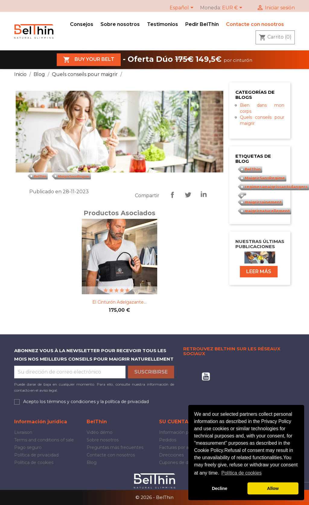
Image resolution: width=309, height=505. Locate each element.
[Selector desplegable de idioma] (183, 8)
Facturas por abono (179, 447)
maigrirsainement (263, 202)
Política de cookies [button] (241, 472)
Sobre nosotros (120, 24)
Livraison (23, 432)
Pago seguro (28, 447)
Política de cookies (33, 462)
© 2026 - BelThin (154, 497)
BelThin (40, 176)
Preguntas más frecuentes (115, 447)
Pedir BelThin (202, 24)
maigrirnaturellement (267, 211)
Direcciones (171, 455)
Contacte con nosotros (255, 24)
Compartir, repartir (172, 195)
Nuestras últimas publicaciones (259, 243)
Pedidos (167, 440)
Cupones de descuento (183, 462)
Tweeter (188, 195)
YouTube (206, 377)
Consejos (81, 24)
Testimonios (162, 24)
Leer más (258, 271)
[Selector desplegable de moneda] (233, 8)
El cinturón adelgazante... (119, 302)
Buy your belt (88, 59)
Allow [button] (273, 488)
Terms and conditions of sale (44, 440)
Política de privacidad (36, 455)
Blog (92, 462)
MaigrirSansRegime (73, 176)
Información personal (181, 432)
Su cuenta (173, 422)
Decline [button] (219, 488)
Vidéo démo (100, 432)
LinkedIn (204, 195)
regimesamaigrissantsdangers (276, 187)
